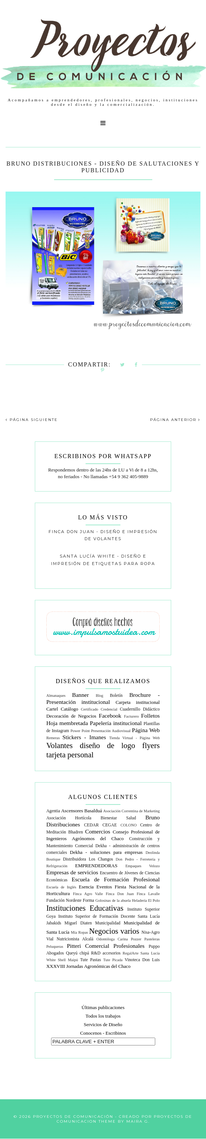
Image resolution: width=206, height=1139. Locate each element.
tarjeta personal (70, 754)
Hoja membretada (67, 723)
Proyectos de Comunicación (73, 1116)
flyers (151, 745)
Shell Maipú (68, 960)
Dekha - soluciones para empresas (106, 852)
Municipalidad (107, 923)
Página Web (146, 730)
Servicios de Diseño (103, 1024)
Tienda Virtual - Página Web (134, 738)
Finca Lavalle (148, 894)
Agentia (53, 811)
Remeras (53, 738)
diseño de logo (107, 745)
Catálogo (69, 709)
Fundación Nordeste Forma (70, 900)
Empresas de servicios (72, 872)
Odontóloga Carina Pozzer (118, 939)
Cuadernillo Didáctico (140, 709)
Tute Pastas (90, 959)
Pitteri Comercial (88, 946)
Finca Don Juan (120, 894)
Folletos (150, 715)
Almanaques (56, 695)
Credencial (109, 709)
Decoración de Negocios (71, 716)
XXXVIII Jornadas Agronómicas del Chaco (88, 966)
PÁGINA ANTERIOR (175, 419)
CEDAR (91, 825)
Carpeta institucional (138, 702)
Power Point (80, 731)
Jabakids (53, 923)
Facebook (110, 715)
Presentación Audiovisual (111, 731)
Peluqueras (54, 946)
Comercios (97, 831)
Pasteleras (152, 939)
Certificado (89, 709)
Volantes (59, 745)
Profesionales (128, 946)
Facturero (131, 716)
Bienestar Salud (118, 818)
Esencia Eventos (95, 887)
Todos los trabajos (103, 1016)
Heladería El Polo (146, 900)
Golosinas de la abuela (112, 900)
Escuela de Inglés (61, 887)
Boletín (116, 695)
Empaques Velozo (142, 866)
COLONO (128, 825)
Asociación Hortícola (69, 818)
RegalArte (131, 953)
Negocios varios (114, 931)
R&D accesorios (106, 953)
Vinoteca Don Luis (142, 959)
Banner (80, 695)
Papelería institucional (116, 723)
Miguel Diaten (78, 923)
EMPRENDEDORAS (96, 865)
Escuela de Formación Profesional (116, 879)
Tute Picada (113, 960)
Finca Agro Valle (88, 894)
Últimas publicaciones (103, 1007)
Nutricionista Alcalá (75, 939)
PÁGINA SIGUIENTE (32, 419)
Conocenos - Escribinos (103, 1033)
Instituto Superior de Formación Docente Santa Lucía (109, 916)
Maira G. (138, 1121)
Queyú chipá (77, 953)
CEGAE (109, 825)
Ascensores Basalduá (81, 810)
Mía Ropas (79, 932)
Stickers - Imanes (84, 737)
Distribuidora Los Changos (88, 859)
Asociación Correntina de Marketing (131, 811)
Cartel (52, 709)
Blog (99, 695)
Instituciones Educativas (84, 908)
